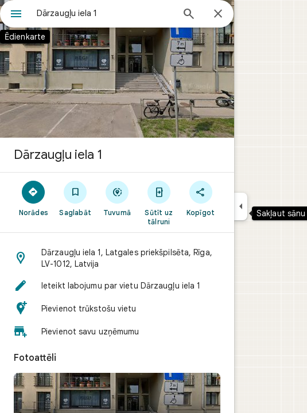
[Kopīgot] (200, 197)
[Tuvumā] (117, 197)
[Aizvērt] (218, 14)
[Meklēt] (189, 15)
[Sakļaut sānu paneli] (240, 206)
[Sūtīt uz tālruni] (159, 202)
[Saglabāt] (75, 197)
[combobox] (105, 13)
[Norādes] (34, 197)
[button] (117, 258)
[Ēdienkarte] (16, 15)
